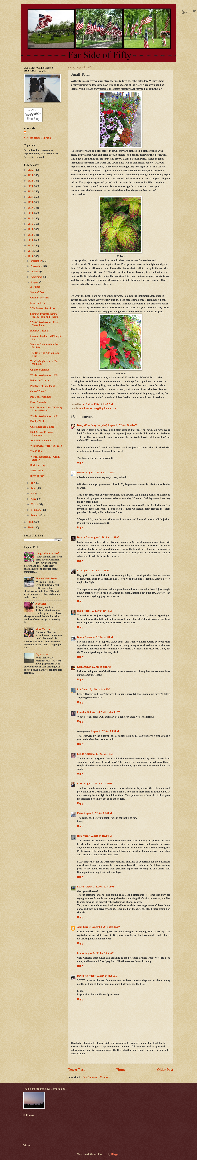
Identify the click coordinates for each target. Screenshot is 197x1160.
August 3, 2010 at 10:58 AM (99, 953)
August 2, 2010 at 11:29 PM (97, 836)
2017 (30, 218)
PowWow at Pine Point (42, 386)
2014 (30, 234)
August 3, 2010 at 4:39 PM (103, 975)
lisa (79, 689)
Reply (80, 462)
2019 (30, 207)
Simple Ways (37, 292)
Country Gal (84, 712)
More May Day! (44, 629)
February (36, 509)
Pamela (81, 472)
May (33, 493)
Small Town (36, 470)
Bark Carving (37, 465)
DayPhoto (82, 975)
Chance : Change (39, 369)
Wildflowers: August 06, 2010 (46, 445)
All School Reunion (40, 440)
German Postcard (39, 297)
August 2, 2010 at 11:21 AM (100, 472)
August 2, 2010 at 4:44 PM (96, 689)
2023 (30, 186)
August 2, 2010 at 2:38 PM (99, 637)
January (35, 515)
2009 (30, 522)
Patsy (80, 813)
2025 (30, 175)
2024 (30, 180)
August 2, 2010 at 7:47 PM (98, 783)
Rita (79, 836)
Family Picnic (37, 421)
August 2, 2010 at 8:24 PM (98, 813)
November (37, 266)
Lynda (80, 753)
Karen (80, 886)
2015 (30, 229)
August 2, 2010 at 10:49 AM (122, 425)
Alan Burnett (84, 927)
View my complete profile (37, 137)
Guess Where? (38, 391)
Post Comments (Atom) (95, 1077)
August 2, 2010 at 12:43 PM (95, 570)
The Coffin (36, 451)
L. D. (80, 783)
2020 (30, 202)
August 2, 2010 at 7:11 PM (99, 753)
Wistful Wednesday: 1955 (44, 375)
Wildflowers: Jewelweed (43, 308)
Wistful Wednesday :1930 (44, 416)
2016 (30, 223)
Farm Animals (38, 402)
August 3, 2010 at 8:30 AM (106, 927)
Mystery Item (37, 303)
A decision (40, 603)
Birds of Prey (37, 476)
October (35, 271)
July (33, 482)
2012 (30, 245)
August (35, 282)
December (36, 260)
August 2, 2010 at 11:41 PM (99, 886)
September (37, 277)
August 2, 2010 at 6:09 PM (105, 731)
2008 (30, 527)
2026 (30, 170)
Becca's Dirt (83, 537)
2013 (30, 240)
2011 (30, 250)
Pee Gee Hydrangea (40, 396)
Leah (80, 666)
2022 (30, 191)
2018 (30, 213)
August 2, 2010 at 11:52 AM (105, 537)
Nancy (80, 637)
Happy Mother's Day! (47, 553)
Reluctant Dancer (39, 380)
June (34, 488)
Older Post (165, 1070)
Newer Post (76, 1070)
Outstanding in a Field (42, 426)
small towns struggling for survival (97, 408)
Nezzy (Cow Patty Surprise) (92, 425)
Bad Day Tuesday (39, 330)
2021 (30, 197)
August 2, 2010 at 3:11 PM (97, 666)
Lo (78, 570)
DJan (80, 610)
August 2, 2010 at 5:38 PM (106, 712)
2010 (30, 256)
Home (120, 1070)
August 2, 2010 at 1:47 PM (98, 610)
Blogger (115, 1154)
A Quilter (35, 286)
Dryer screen (42, 654)
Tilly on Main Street (46, 578)
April (34, 499)
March (35, 504)
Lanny (80, 953)
